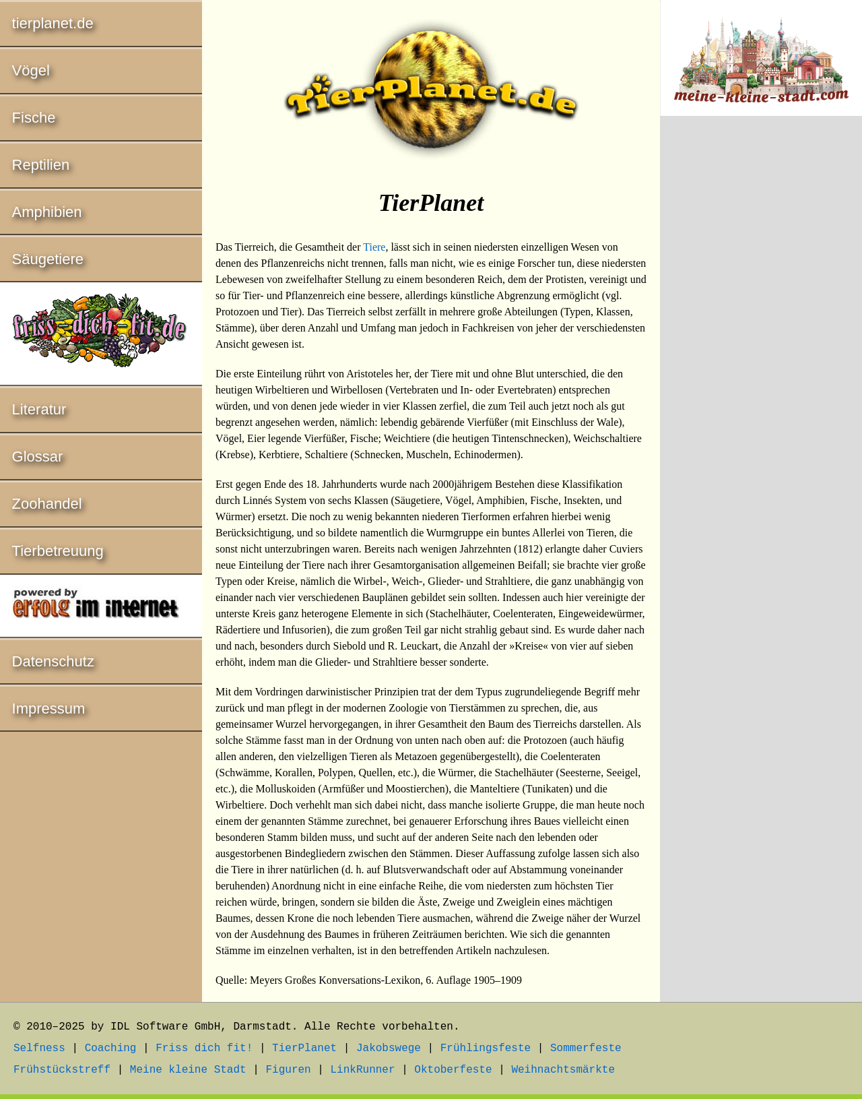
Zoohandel (47, 503)
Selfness (39, 1048)
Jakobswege (388, 1048)
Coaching (111, 1048)
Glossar (37, 456)
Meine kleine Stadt (188, 1070)
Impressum (49, 708)
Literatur (39, 409)
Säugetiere (48, 259)
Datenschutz (53, 661)
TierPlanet (304, 1048)
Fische (34, 117)
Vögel (31, 70)
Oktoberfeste (453, 1070)
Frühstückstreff (61, 1070)
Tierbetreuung (58, 550)
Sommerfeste (586, 1048)
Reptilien (41, 164)
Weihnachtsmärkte (563, 1070)
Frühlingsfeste (485, 1048)
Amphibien (47, 211)
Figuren (287, 1070)
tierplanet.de (53, 23)
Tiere (374, 247)
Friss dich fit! (204, 1048)
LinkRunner (363, 1070)
